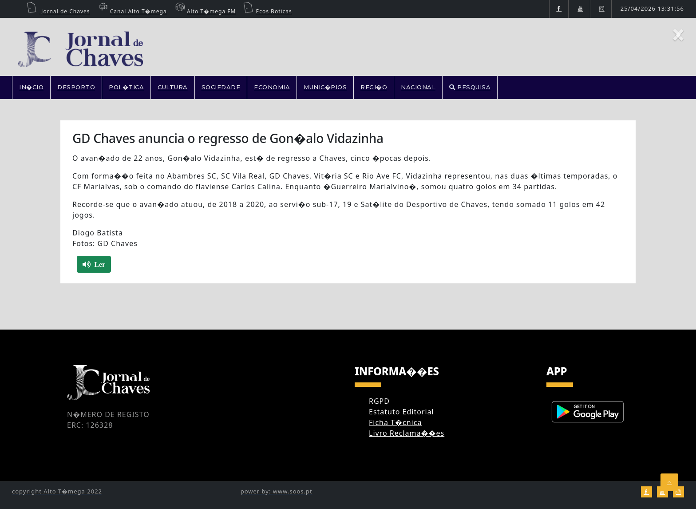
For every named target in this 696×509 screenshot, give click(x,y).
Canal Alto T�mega (132, 11)
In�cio (31, 87)
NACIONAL (418, 87)
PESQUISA (469, 87)
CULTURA (173, 87)
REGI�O (373, 87)
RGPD (379, 401)
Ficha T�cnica (395, 422)
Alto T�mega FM (205, 11)
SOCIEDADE (221, 87)
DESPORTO (76, 87)
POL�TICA (126, 87)
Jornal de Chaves (58, 11)
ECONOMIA (272, 87)
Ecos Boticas (267, 11)
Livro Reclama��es (406, 433)
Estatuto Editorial (401, 412)
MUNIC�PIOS (325, 87)
